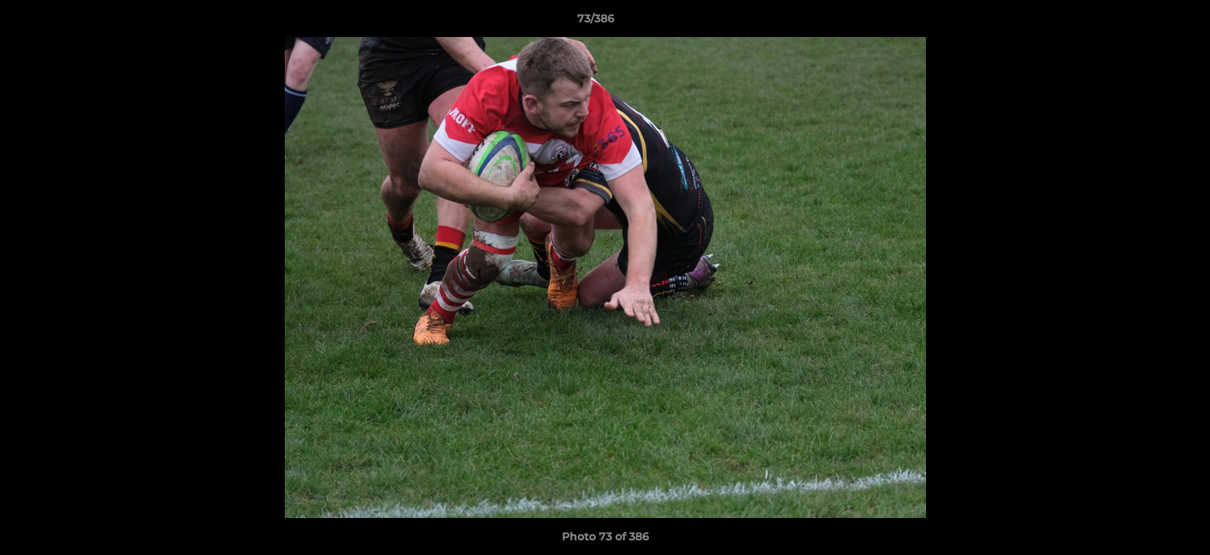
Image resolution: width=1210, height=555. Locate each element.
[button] (1145, 22)
